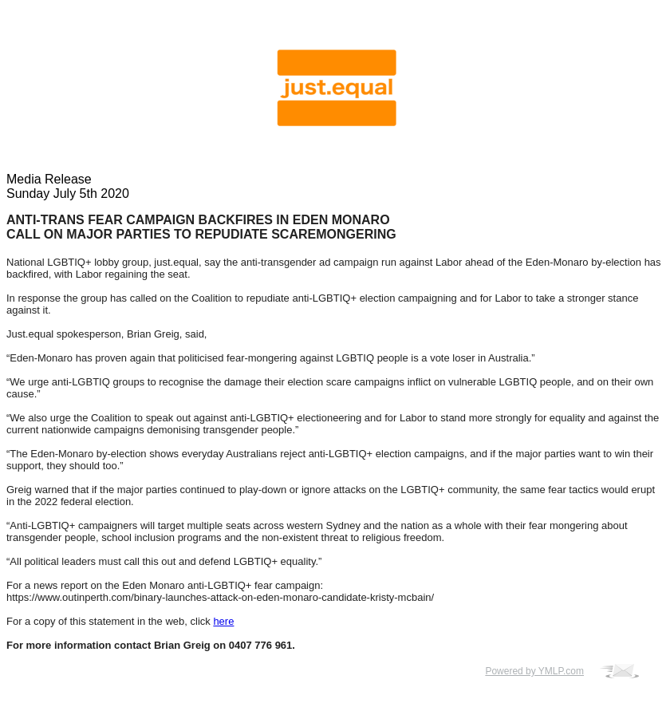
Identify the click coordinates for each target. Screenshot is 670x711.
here (223, 621)
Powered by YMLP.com (534, 671)
